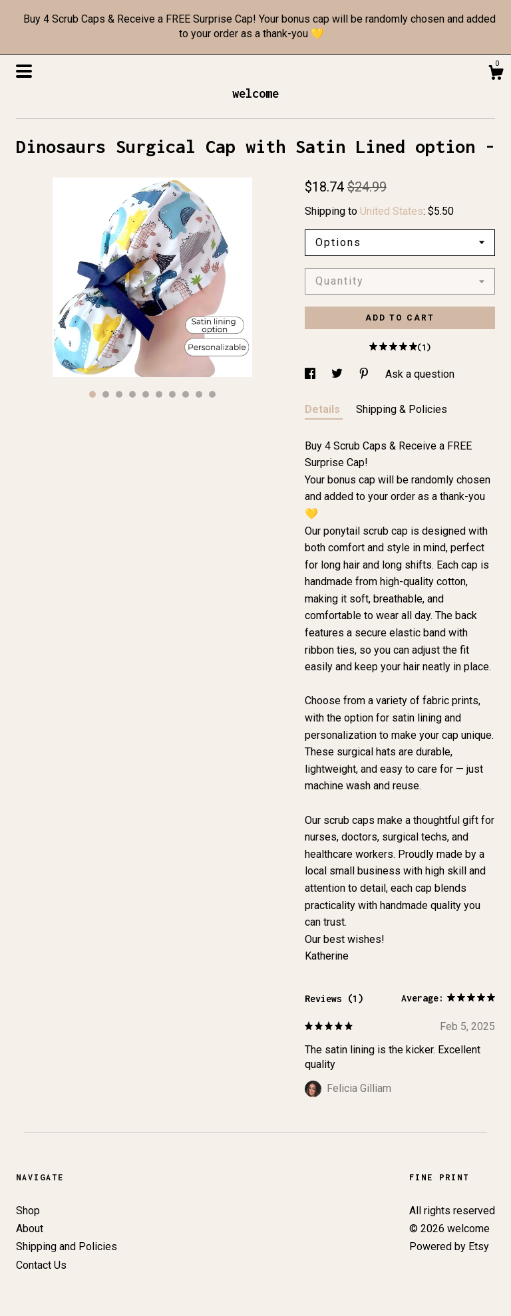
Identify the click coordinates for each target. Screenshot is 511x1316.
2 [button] (105, 394)
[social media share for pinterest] (365, 374)
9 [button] (199, 394)
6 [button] (159, 394)
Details (324, 409)
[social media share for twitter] (338, 374)
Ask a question (419, 374)
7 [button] (172, 394)
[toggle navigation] (24, 71)
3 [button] (119, 394)
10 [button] (212, 394)
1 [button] (92, 394)
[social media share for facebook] (311, 374)
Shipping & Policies (401, 409)
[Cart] (495, 74)
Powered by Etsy (449, 1246)
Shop (28, 1210)
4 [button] (132, 394)
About (29, 1228)
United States (391, 211)
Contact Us (41, 1265)
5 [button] (145, 394)
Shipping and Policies (66, 1246)
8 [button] (185, 394)
